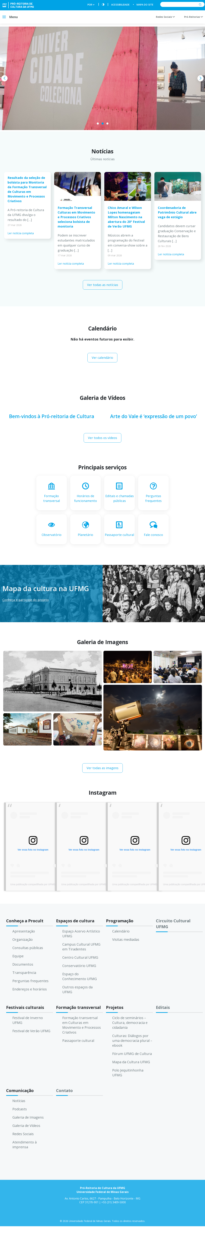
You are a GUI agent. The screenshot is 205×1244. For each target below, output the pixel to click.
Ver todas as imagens (102, 768)
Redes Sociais (165, 16)
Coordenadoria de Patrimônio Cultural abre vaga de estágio (177, 212)
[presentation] (4, 78)
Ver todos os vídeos (102, 438)
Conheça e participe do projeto (25, 600)
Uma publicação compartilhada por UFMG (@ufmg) (37, 884)
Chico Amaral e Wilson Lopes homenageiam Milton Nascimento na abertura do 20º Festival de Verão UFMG (126, 217)
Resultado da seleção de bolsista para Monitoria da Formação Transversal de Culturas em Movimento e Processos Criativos (27, 189)
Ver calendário (102, 358)
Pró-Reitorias (193, 16)
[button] (98, 123)
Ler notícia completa (21, 233)
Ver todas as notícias (102, 285)
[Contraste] (103, 4)
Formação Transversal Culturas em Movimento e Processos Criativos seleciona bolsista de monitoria (76, 217)
